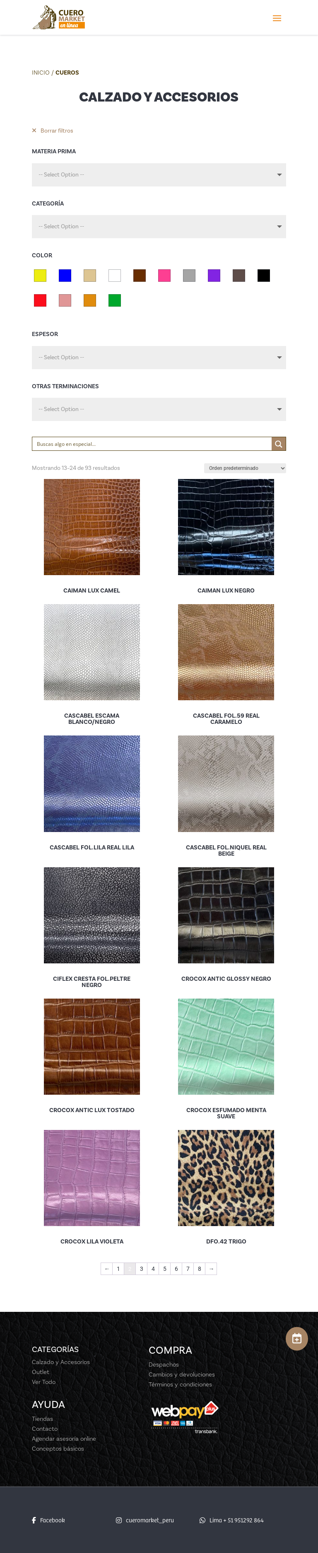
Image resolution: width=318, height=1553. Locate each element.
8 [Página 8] (199, 1268)
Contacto (45, 1428)
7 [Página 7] (188, 1268)
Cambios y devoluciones (182, 1374)
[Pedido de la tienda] (245, 468)
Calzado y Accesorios (61, 1362)
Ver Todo (43, 1382)
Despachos (164, 1364)
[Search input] (152, 444)
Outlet (40, 1372)
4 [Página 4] (153, 1268)
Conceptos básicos (58, 1448)
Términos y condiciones (180, 1384)
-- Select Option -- (61, 174)
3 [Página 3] (141, 1268)
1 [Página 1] (118, 1268)
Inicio (41, 72)
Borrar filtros (52, 130)
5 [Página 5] (164, 1268)
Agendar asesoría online (64, 1438)
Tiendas (42, 1418)
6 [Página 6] (176, 1268)
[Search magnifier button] (279, 444)
